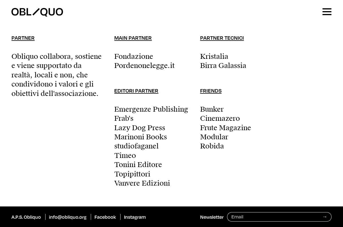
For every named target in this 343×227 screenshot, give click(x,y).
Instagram (135, 217)
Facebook (105, 217)
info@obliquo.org (67, 217)
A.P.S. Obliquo (26, 217)
